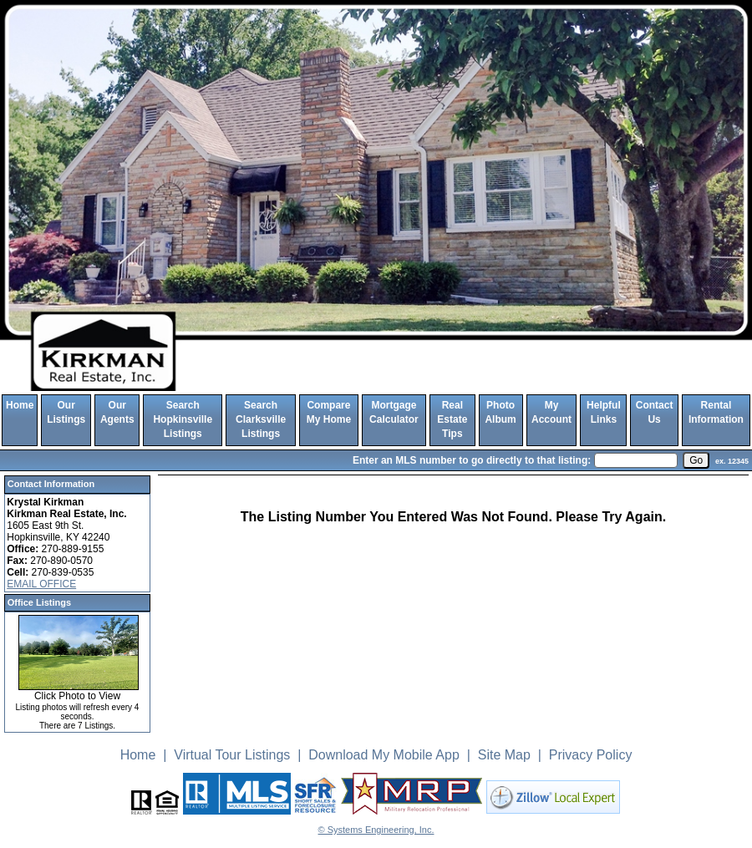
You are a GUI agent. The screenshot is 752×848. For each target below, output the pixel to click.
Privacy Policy (591, 755)
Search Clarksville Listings (261, 419)
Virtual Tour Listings (232, 755)
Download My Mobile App (384, 755)
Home (19, 405)
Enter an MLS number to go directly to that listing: (472, 460)
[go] (696, 460)
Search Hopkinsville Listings (182, 419)
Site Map (504, 755)
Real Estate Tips (452, 419)
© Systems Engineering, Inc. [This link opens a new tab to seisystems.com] (376, 830)
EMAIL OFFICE (41, 584)
